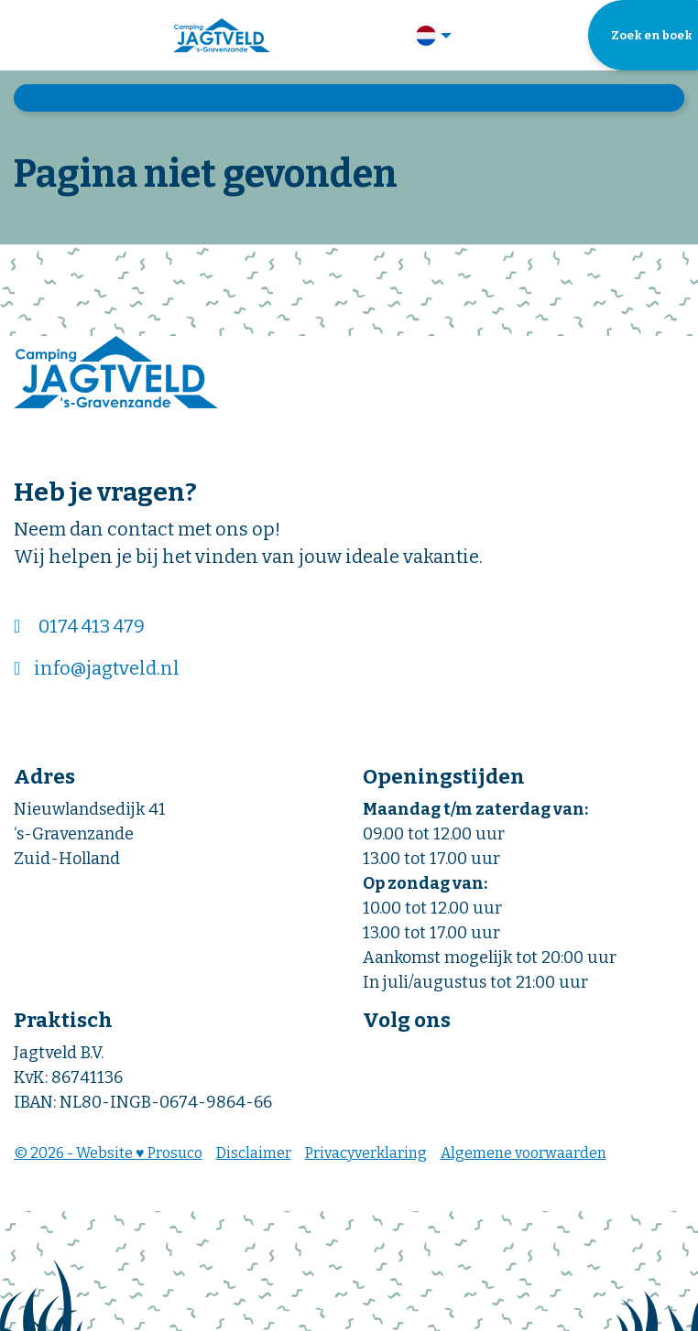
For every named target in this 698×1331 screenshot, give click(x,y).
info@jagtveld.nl (107, 668)
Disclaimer (253, 1153)
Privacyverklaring (366, 1153)
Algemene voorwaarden (523, 1153)
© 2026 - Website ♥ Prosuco (108, 1153)
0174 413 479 (91, 626)
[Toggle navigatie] (26, 35)
